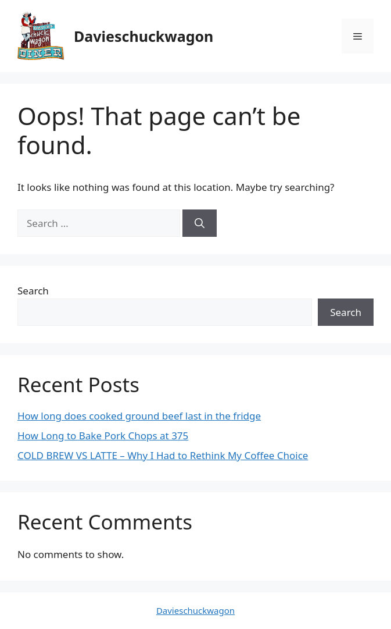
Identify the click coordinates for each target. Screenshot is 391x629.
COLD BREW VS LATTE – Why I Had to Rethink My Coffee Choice (162, 455)
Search (33, 290)
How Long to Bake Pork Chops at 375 (102, 435)
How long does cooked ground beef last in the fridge (139, 415)
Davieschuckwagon (143, 36)
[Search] (199, 223)
